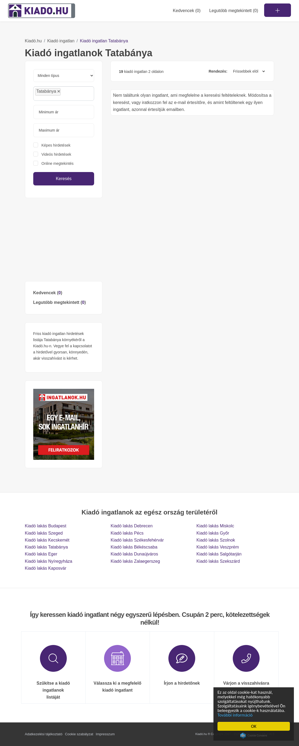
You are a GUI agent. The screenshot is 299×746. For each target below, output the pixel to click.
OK (254, 726)
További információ (235, 715)
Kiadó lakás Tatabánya (46, 547)
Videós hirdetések (56, 154)
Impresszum (105, 734)
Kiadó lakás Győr (212, 533)
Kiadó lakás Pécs (126, 533)
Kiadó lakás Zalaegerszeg (135, 561)
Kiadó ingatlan (60, 41)
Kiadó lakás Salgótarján (218, 554)
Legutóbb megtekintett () (59, 302)
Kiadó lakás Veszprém (217, 547)
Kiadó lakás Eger (41, 554)
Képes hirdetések (56, 145)
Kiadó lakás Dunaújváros (134, 554)
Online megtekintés (58, 163)
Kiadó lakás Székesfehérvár (137, 540)
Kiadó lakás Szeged (44, 533)
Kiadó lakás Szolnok (215, 540)
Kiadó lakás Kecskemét (47, 540)
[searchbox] (74, 93)
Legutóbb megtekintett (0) (233, 10)
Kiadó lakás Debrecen (131, 526)
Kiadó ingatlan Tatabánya (104, 41)
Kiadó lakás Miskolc (215, 526)
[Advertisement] (64, 239)
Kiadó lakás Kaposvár (46, 568)
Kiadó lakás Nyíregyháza (48, 561)
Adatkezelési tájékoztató (43, 734)
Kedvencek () (187, 10)
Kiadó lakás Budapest (46, 526)
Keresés (64, 178)
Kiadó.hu (33, 41)
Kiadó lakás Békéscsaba (133, 547)
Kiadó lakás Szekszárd (218, 561)
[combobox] (63, 93)
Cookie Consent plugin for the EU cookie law (254, 735)
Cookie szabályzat (79, 734)
